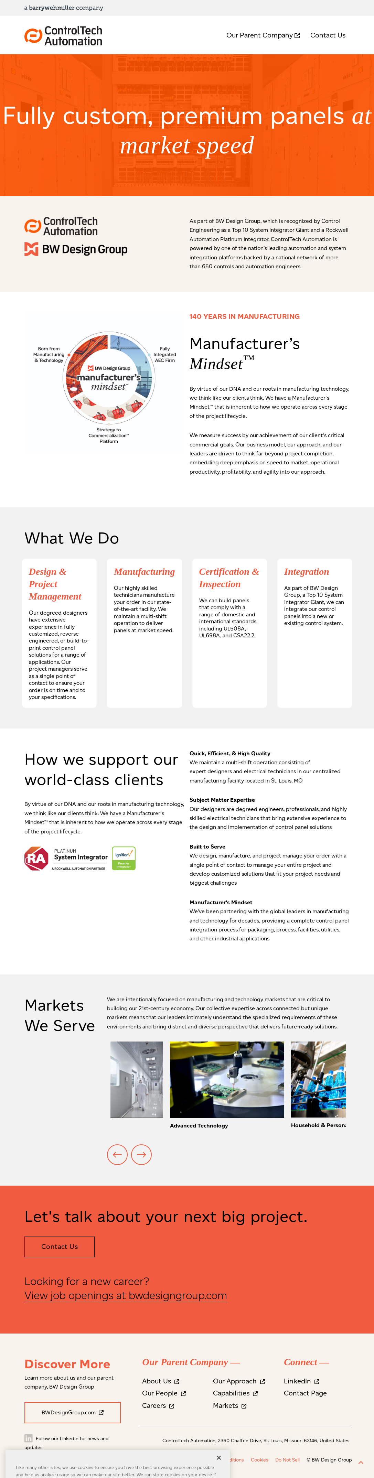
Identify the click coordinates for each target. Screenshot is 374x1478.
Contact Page (305, 1393)
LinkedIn (301, 1381)
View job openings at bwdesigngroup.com (125, 1295)
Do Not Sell (287, 1460)
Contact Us (327, 35)
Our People (164, 1393)
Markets (229, 1405)
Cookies (259, 1460)
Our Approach (239, 1381)
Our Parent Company (263, 35)
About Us (160, 1381)
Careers (158, 1405)
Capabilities (235, 1393)
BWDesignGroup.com (73, 1412)
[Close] (218, 1466)
